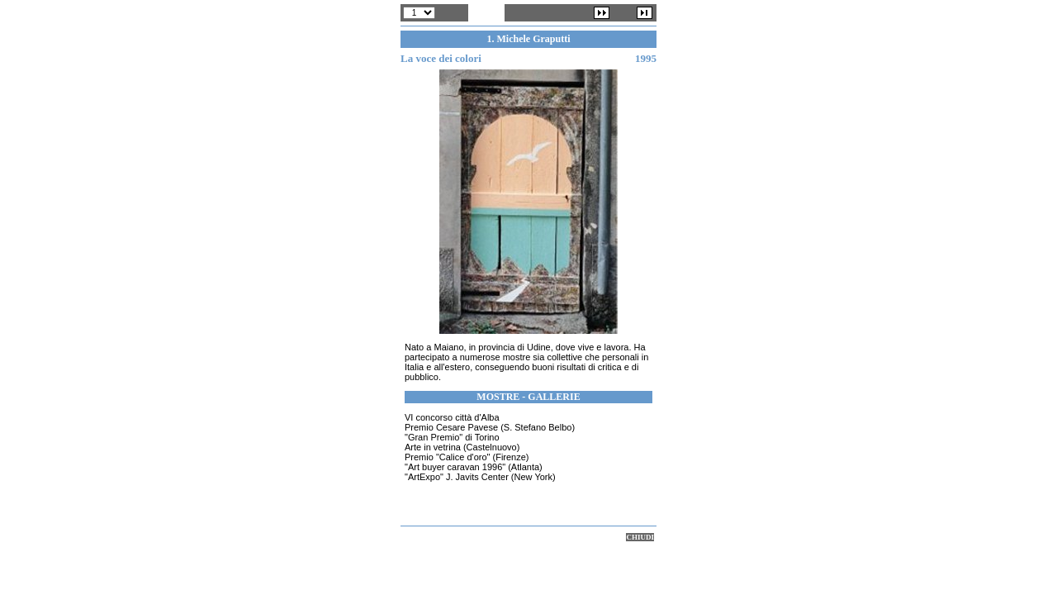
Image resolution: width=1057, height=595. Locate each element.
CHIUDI (640, 537)
